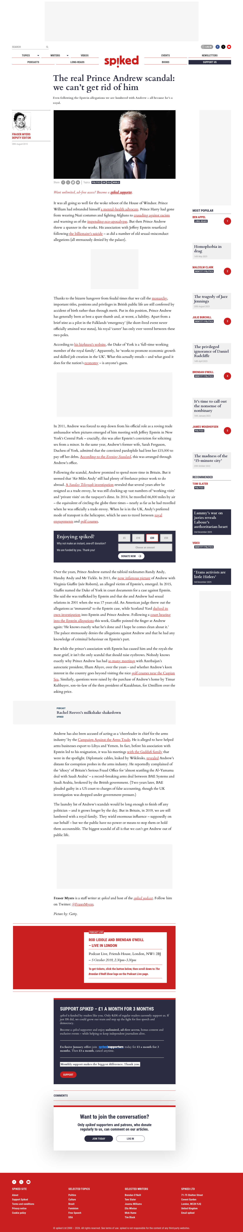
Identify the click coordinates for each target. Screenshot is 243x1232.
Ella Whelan (131, 1208)
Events (165, 55)
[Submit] (47, 46)
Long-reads (77, 62)
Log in (206, 46)
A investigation (90, 484)
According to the (105, 456)
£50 (166, 537)
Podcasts (33, 62)
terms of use (112, 1228)
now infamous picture (134, 578)
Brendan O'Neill (203, 372)
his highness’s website (90, 344)
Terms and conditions (23, 1203)
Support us (210, 62)
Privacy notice (19, 1208)
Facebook (218, 47)
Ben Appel (199, 217)
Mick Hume (130, 1212)
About (15, 1195)
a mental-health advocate (119, 209)
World (116, 182)
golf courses (89, 521)
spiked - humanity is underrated (122, 62)
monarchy (159, 298)
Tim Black (130, 1217)
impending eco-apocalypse (107, 221)
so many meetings (121, 661)
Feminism (73, 1208)
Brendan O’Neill (133, 1195)
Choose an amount (145, 547)
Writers (55, 55)
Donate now (128, 556)
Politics (96, 182)
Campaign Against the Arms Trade (104, 739)
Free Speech (74, 1212)
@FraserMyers (82, 904)
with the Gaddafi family (144, 752)
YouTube (229, 47)
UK (104, 182)
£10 (138, 537)
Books (165, 62)
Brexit (71, 1203)
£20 (152, 537)
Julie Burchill (202, 317)
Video (196, 543)
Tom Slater (200, 483)
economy (91, 363)
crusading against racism (152, 215)
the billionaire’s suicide (86, 233)
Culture (72, 1199)
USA (109, 182)
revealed (152, 758)
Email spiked (187, 1212)
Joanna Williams (133, 1203)
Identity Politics (204, 271)
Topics (26, 55)
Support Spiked (20, 1199)
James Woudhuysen (205, 426)
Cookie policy (19, 1212)
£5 (124, 537)
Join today (98, 1138)
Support (68, 1074)
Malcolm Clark (203, 267)
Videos (85, 55)
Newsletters (210, 55)
